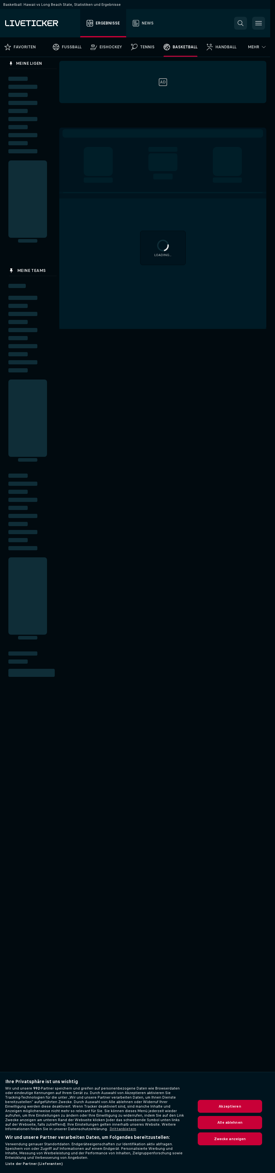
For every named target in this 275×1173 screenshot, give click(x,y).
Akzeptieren (230, 1106)
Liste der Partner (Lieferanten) (34, 1163)
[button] (240, 23)
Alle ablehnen (229, 1122)
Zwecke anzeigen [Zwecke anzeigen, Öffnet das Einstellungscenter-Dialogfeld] (230, 1139)
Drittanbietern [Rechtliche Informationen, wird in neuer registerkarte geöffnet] (122, 1129)
